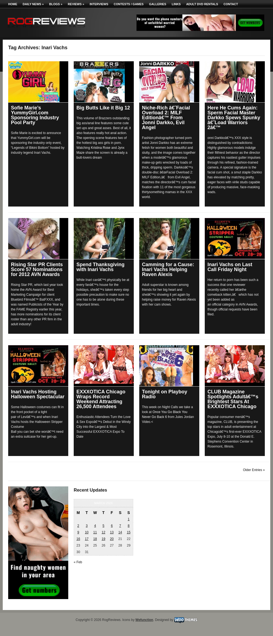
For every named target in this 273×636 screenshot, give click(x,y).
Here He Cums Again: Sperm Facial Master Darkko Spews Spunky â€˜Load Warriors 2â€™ (233, 117)
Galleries (157, 4)
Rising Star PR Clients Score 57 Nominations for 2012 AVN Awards (37, 269)
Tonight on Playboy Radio (164, 394)
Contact (231, 4)
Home (12, 4)
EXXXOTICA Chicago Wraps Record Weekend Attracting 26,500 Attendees (100, 399)
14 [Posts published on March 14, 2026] (120, 532)
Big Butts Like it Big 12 (103, 108)
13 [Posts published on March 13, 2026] (112, 532)
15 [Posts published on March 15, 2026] (128, 532)
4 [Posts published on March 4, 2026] (95, 526)
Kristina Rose (100, 148)
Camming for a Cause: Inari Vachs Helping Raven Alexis (168, 269)
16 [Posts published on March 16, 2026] (78, 539)
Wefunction (144, 620)
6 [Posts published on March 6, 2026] (112, 526)
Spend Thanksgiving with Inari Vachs (100, 267)
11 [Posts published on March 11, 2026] (95, 532)
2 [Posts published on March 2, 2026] (78, 526)
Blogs (55, 4)
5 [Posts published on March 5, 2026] (104, 526)
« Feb (78, 562)
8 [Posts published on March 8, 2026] (129, 526)
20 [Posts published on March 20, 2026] (112, 539)
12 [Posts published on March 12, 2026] (103, 532)
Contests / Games (129, 4)
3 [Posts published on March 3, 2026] (87, 526)
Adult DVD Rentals (202, 4)
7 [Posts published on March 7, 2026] (120, 526)
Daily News (33, 4)
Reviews (76, 4)
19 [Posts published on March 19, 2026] (103, 539)
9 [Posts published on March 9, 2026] (78, 532)
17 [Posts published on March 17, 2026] (86, 539)
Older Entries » (254, 470)
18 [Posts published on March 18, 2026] (95, 539)
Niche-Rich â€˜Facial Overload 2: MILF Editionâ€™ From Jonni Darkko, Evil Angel (166, 117)
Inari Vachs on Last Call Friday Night (229, 267)
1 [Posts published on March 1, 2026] (129, 519)
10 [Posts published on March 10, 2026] (86, 532)
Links (176, 4)
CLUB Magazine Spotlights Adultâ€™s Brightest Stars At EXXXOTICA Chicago (232, 399)
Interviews (99, 4)
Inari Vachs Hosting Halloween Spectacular (37, 394)
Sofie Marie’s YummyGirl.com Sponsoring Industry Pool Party (35, 115)
